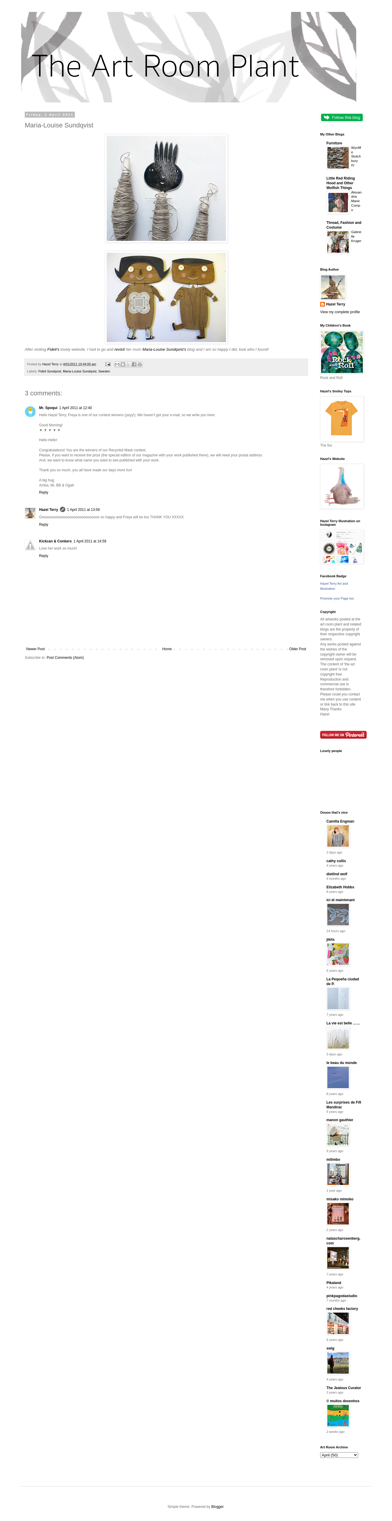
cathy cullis (336, 861)
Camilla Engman (340, 821)
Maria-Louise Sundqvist (80, 371)
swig (330, 1348)
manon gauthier (339, 1120)
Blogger (217, 1507)
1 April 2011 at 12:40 (75, 408)
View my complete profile (340, 312)
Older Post (297, 649)
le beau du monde (341, 1063)
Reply (43, 492)
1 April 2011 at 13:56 (83, 510)
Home (167, 649)
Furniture (334, 143)
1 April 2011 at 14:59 (89, 541)
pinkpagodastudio (341, 1296)
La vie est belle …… (343, 1023)
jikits (330, 939)
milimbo (333, 1159)
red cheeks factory (342, 1309)
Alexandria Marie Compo (356, 201)
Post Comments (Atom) (65, 658)
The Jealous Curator (343, 1388)
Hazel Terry (48, 510)
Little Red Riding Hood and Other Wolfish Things (340, 183)
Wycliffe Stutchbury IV (356, 156)
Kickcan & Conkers (55, 541)
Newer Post (35, 649)
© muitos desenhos (343, 1401)
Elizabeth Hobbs (340, 887)
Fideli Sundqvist (49, 371)
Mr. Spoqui (48, 408)
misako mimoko (340, 1199)
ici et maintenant (340, 900)
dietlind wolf (336, 874)
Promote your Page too (337, 598)
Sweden (104, 371)
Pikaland (333, 1283)
